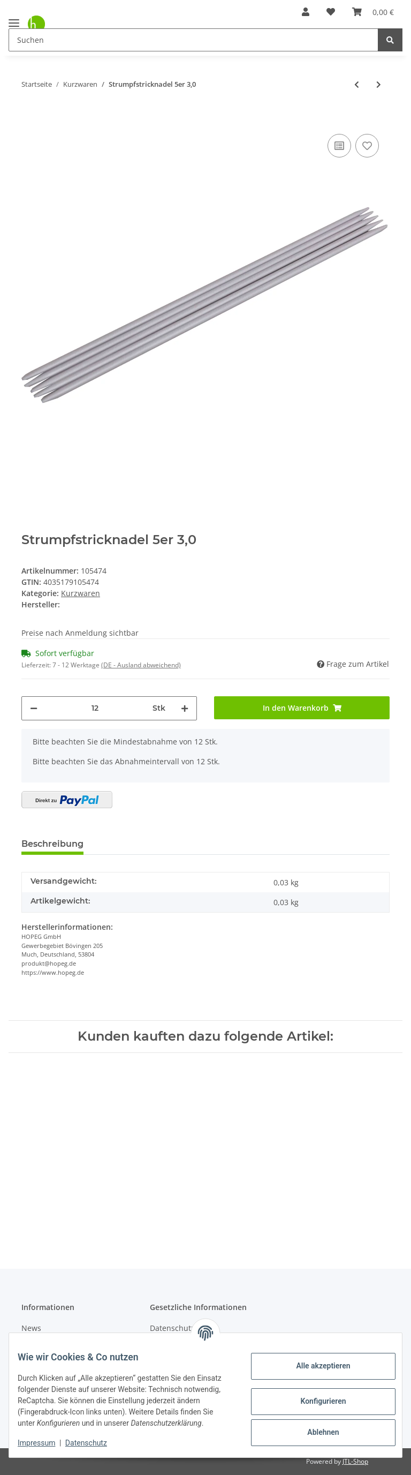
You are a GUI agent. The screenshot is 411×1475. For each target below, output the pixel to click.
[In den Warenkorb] (30, 115)
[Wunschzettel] (331, 11)
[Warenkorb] (373, 11)
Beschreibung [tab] (52, 844)
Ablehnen (314, 1427)
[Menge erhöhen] (184, 708)
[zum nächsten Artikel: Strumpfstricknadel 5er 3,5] (379, 84)
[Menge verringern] (33, 708)
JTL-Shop (355, 1461)
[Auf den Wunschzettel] (367, 145)
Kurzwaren (80, 593)
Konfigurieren (314, 1395)
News (31, 1328)
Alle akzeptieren (314, 1360)
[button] (305, 11)
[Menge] (95, 708)
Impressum (45, 1443)
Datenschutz (95, 1443)
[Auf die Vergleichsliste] (339, 145)
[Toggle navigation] (14, 18)
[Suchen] (193, 39)
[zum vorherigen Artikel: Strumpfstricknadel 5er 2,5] (357, 84)
